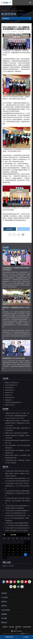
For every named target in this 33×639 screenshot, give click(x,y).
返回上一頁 (23, 229)
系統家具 (4, 593)
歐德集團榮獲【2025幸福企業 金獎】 (14, 358)
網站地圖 (11, 627)
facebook (3, 581)
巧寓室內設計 (22, 586)
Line (18, 581)
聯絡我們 (5, 627)
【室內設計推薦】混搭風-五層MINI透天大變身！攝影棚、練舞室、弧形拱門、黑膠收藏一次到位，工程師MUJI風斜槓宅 (17, 473)
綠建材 (10, 586)
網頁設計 (23, 633)
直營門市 (4, 606)
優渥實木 (18, 586)
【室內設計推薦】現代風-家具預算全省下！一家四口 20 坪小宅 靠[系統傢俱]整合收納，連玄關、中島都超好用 (17, 518)
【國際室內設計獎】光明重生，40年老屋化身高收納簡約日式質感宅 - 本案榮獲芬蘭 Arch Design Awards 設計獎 (17, 423)
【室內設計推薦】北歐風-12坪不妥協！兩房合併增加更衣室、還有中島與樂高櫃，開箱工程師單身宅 (17, 501)
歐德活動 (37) (8, 395)
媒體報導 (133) (9, 392)
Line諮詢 (25, 637)
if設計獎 (25, 581)
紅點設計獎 (22, 581)
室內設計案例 (5, 610)
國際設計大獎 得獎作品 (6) (11, 382)
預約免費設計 (9, 229)
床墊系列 (4, 601)
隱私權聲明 (18, 627)
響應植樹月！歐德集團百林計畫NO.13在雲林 (16, 308)
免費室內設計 (9, 637)
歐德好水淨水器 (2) (10, 405)
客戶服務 (4, 618)
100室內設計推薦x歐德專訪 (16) (13, 402)
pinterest (14, 581)
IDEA (29, 581)
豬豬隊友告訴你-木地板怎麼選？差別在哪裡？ (16, 433)
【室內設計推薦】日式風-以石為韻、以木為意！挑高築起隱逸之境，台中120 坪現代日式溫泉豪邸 (17, 486)
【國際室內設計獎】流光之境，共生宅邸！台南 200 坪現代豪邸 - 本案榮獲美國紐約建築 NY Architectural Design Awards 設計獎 (17, 415)
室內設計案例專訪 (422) (11, 385)
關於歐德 (4, 622)
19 (13, 551)
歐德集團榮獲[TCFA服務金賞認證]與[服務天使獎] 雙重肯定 (16, 269)
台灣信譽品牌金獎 (14, 586)
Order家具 (4, 597)
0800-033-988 (17, 631)
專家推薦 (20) (8, 400)
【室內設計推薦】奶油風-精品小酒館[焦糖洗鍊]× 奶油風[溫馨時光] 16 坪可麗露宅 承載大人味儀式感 (17, 493)
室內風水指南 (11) (9, 390)
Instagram (10, 581)
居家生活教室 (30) (9, 397)
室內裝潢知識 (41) (9, 387)
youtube (7, 581)
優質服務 (4, 614)
